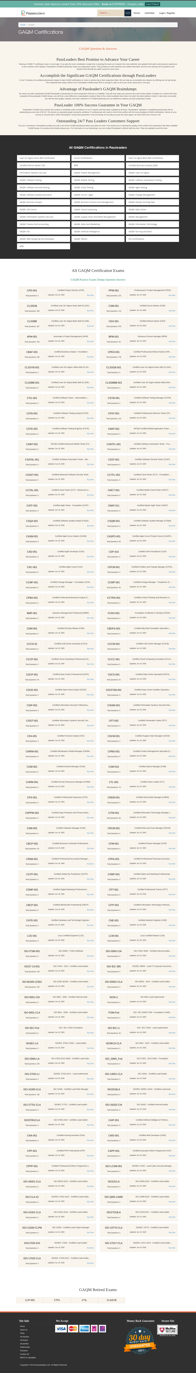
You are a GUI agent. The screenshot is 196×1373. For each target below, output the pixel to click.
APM (22, 246)
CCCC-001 (114, 659)
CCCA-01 (32, 644)
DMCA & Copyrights (28, 1358)
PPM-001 (114, 290)
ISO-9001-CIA (32, 997)
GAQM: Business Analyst (31, 202)
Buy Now (90, 295)
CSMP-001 (114, 874)
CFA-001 (32, 736)
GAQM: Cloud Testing (84, 187)
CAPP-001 (114, 1151)
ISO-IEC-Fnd (32, 1028)
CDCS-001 (114, 674)
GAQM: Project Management (87, 172)
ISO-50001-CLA (113, 982)
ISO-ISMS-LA (32, 1058)
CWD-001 (113, 1135)
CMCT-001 (114, 490)
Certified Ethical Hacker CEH (32, 165)
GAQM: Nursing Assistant (140, 231)
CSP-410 (114, 551)
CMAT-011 (114, 505)
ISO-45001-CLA (32, 1181)
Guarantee (24, 1344)
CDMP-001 (32, 889)
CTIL (84, 1300)
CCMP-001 (114, 582)
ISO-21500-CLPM (32, 1227)
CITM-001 (113, 813)
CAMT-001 (32, 444)
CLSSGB (32, 306)
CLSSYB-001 (32, 367)
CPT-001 (114, 889)
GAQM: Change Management (142, 194)
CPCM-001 (114, 567)
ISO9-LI (113, 997)
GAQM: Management (138, 217)
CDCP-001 (32, 674)
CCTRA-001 (113, 597)
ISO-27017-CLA (113, 1243)
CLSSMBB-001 (113, 382)
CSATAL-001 (32, 459)
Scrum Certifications (83, 158)
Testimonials (25, 1347)
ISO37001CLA (32, 1120)
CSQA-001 (32, 521)
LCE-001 (32, 935)
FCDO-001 (114, 613)
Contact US (24, 1354)
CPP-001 (32, 1151)
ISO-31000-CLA (32, 1089)
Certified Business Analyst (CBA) (143, 165)
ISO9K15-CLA (113, 1043)
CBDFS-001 (113, 628)
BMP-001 (32, 613)
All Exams (24, 1340)
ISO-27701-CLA (32, 1104)
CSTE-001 (32, 428)
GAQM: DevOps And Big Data (142, 202)
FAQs (22, 1333)
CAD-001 (32, 551)
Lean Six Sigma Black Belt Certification (146, 158)
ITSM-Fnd (113, 1012)
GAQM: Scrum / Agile (83, 194)
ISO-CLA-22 (32, 1197)
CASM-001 (32, 536)
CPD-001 (32, 290)
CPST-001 (113, 413)
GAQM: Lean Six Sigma (139, 172)
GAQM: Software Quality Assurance (36, 194)
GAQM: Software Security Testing (35, 187)
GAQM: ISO (25, 231)
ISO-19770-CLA (113, 1227)
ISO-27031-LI (32, 1074)
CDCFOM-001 (114, 690)
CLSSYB (111, 1300)
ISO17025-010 (32, 1243)
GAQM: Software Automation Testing (145, 180)
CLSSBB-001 (32, 382)
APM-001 (32, 336)
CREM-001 (114, 797)
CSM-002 (32, 828)
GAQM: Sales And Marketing (87, 224)
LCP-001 (30, 1300)
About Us (23, 1330)
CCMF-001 (32, 582)
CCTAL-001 (32, 490)
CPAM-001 (32, 859)
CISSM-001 (113, 705)
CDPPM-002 (32, 813)
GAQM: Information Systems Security (36, 217)
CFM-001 (114, 843)
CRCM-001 (114, 828)
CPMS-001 (114, 751)
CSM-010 (113, 766)
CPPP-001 (32, 1166)
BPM (76, 165)
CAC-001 (32, 567)
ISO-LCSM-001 (113, 1166)
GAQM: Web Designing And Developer (37, 239)
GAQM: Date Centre (137, 209)
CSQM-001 (114, 521)
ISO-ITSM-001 (32, 951)
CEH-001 (114, 321)
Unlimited (149, 13)
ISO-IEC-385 (114, 966)
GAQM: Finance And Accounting (34, 224)
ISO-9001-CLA (32, 1012)
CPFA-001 (113, 859)
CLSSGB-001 (113, 367)
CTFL (57, 1300)
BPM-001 (114, 336)
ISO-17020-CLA (32, 1258)
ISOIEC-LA (32, 1043)
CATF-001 (32, 505)
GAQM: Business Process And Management (94, 202)
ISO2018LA (113, 1089)
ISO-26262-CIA (113, 1104)
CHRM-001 (32, 782)
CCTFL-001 (113, 475)
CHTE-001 (32, 920)
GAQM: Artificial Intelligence (87, 231)
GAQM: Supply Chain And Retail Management (95, 217)
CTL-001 (113, 782)
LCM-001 (114, 935)
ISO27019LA (114, 1212)
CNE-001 (114, 920)
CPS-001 (32, 797)
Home (137, 13)
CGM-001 (32, 766)
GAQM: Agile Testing (138, 187)
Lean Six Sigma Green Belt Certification (37, 158)
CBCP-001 (32, 905)
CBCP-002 (32, 843)
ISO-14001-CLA (113, 1074)
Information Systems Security (33, 172)
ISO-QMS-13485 (114, 1197)
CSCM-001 (114, 736)
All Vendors (24, 1337)
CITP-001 (113, 905)
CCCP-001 (32, 659)
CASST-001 (32, 475)
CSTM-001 (114, 398)
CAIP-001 (113, 1120)
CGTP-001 (32, 874)
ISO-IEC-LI (114, 1028)
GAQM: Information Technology (143, 224)
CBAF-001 (32, 352)
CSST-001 (113, 459)
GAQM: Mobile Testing (84, 180)
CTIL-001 (32, 398)
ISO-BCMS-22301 (32, 982)
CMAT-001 (114, 428)
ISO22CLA (114, 1181)
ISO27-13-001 (32, 966)
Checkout (24, 1351)
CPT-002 (114, 720)
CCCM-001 (114, 644)
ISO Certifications (136, 239)
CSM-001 (113, 306)
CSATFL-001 (114, 444)
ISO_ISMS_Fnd (113, 1058)
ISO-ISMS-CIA (114, 951)
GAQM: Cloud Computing (85, 209)
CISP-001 (32, 705)
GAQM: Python (80, 239)
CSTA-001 (32, 413)
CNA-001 (32, 1135)
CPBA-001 (32, 597)
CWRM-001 (32, 751)
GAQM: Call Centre (28, 209)
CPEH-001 (114, 352)
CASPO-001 (113, 536)
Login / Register (167, 13)
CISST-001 (32, 720)
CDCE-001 (32, 690)
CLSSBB (32, 321)
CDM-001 (32, 628)
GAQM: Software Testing (31, 180)
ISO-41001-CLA (32, 1212)
